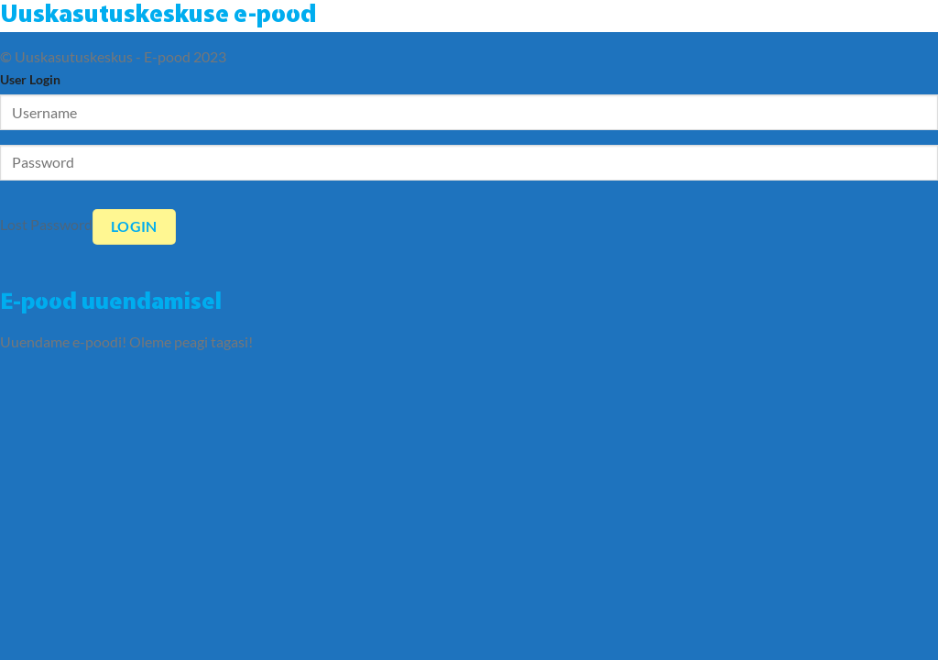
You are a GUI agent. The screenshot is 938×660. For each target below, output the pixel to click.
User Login (30, 79)
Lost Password (46, 224)
